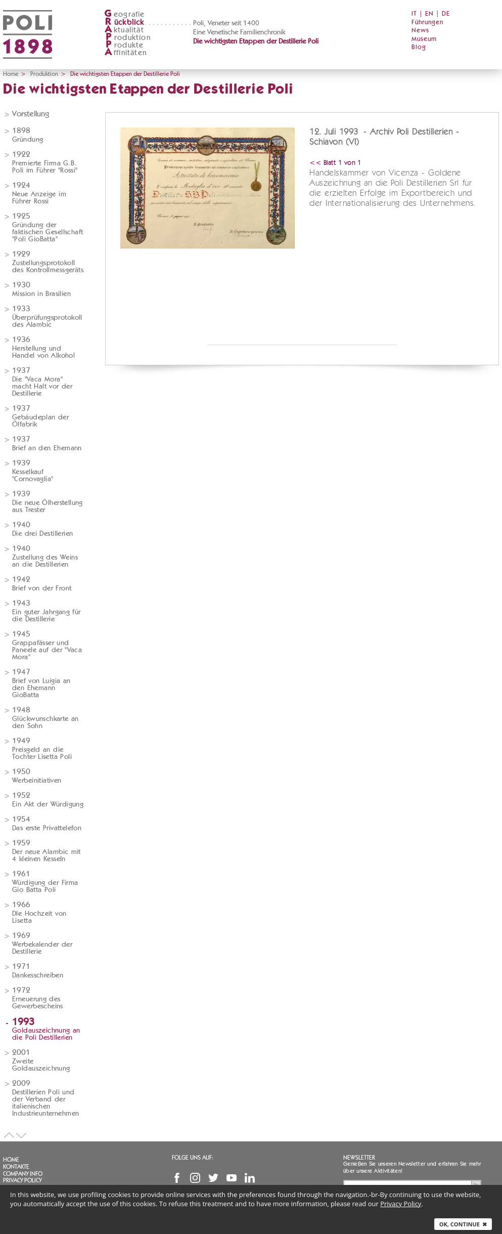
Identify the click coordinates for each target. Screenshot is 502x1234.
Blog (419, 47)
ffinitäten (125, 53)
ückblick (124, 22)
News (420, 30)
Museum (424, 39)
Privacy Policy (22, 1180)
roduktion (127, 37)
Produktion (44, 74)
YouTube (231, 1178)
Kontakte (16, 1167)
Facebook (177, 1178)
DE (446, 14)
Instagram (195, 1178)
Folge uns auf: (192, 1158)
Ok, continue (463, 1224)
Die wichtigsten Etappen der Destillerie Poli (255, 41)
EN (429, 14)
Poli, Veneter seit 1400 (226, 23)
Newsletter (359, 1158)
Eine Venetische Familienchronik (239, 32)
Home (10, 74)
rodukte (124, 45)
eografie (124, 14)
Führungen (427, 22)
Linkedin (250, 1178)
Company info (22, 1174)
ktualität (124, 30)
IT (414, 14)
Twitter (213, 1178)
